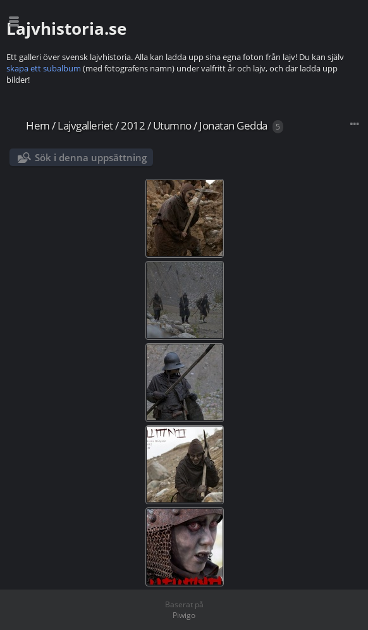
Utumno (172, 125)
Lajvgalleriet (85, 125)
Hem (38, 125)
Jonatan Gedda (233, 125)
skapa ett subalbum (43, 68)
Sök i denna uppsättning (91, 157)
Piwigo (184, 615)
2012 (133, 125)
